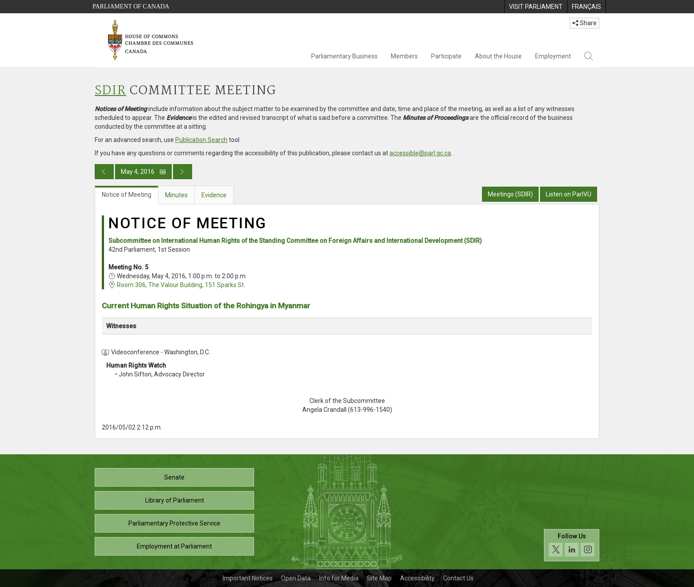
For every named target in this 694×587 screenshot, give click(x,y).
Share (584, 23)
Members (404, 56)
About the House (498, 56)
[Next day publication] (182, 171)
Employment (553, 56)
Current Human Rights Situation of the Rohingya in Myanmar (206, 305)
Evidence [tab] (214, 195)
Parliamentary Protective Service (174, 523)
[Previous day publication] (104, 171)
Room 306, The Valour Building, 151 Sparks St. (181, 284)
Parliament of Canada (131, 6)
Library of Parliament (174, 500)
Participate (446, 56)
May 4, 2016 (143, 171)
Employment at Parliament (174, 546)
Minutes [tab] (176, 195)
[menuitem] (535, 6)
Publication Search (201, 139)
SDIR (110, 91)
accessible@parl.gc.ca (420, 153)
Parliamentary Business (344, 56)
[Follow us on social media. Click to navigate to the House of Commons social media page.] (571, 545)
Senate (174, 477)
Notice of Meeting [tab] (126, 194)
